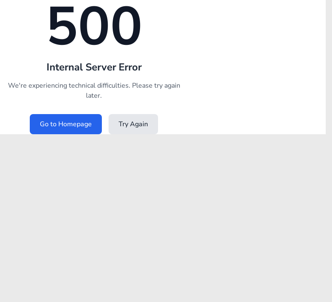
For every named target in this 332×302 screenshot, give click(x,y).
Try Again (133, 124)
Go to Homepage (66, 124)
